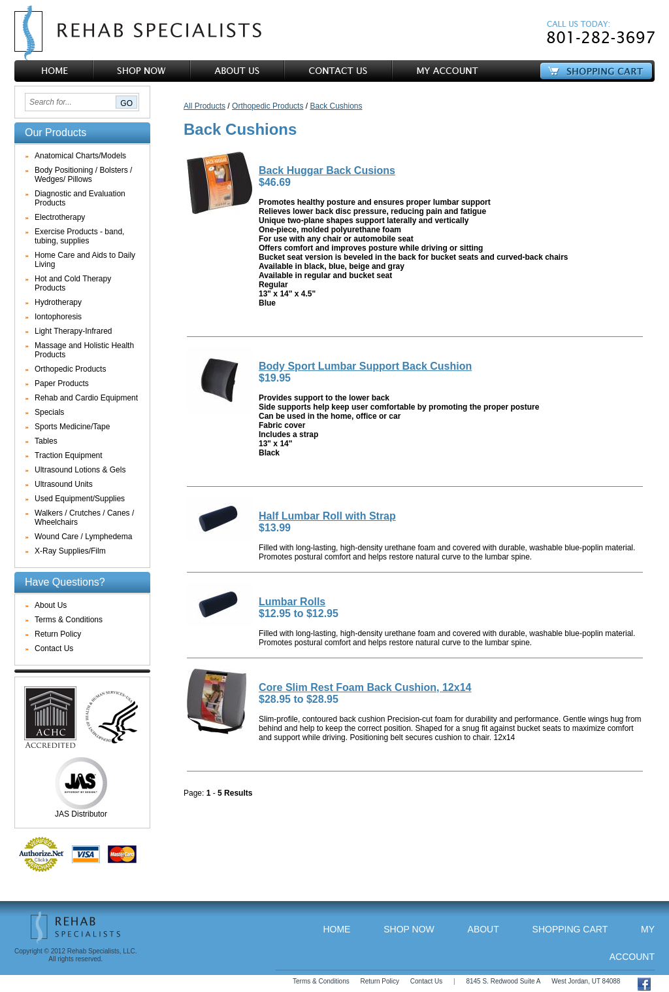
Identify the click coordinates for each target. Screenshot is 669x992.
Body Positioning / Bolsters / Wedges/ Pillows (83, 175)
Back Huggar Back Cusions (327, 170)
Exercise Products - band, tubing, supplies (79, 236)
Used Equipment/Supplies (80, 498)
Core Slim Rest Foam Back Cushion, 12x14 (365, 687)
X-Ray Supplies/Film (70, 551)
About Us (51, 605)
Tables (46, 441)
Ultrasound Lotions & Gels (80, 469)
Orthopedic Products (70, 369)
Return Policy (58, 634)
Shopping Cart (570, 929)
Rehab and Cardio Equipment (86, 397)
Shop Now (408, 929)
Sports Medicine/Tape (72, 426)
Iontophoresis (58, 316)
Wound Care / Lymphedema (83, 536)
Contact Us (54, 648)
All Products (204, 106)
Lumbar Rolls (292, 601)
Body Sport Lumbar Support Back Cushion (365, 366)
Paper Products (62, 383)
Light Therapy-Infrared (73, 331)
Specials (49, 412)
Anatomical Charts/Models (80, 155)
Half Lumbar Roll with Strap (327, 516)
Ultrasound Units (64, 484)
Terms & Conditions (69, 619)
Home (336, 929)
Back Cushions (336, 106)
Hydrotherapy (58, 302)
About (483, 929)
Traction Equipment (69, 455)
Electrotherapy (60, 217)
